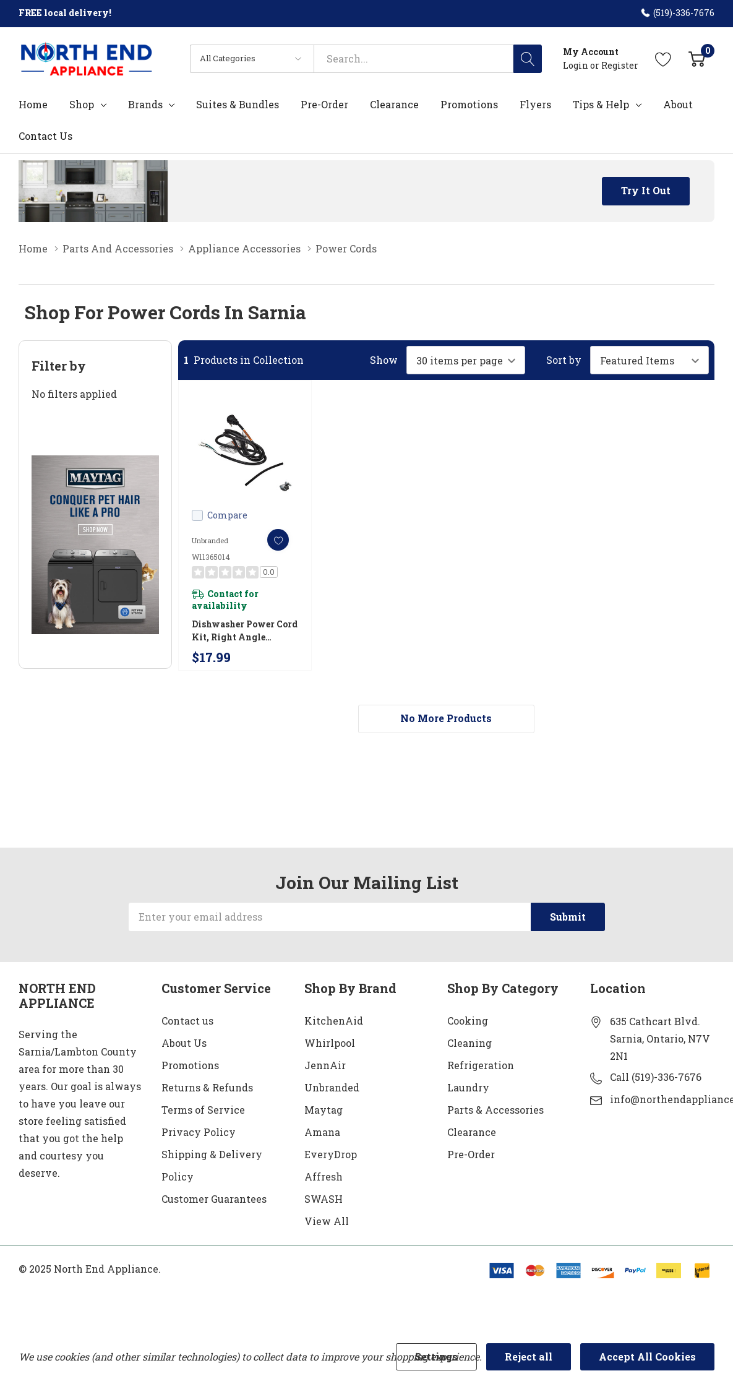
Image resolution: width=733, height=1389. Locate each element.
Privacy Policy (198, 1131)
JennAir (325, 1065)
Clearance (471, 1131)
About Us (184, 1042)
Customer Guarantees (214, 1198)
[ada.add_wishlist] (278, 540)
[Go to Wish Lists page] (663, 58)
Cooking (467, 1020)
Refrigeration (480, 1065)
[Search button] (527, 59)
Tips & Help (601, 105)
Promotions (190, 1065)
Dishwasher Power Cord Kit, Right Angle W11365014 (245, 630)
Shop (81, 105)
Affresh (323, 1176)
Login (576, 65)
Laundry (468, 1087)
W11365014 (211, 557)
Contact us (187, 1020)
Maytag (323, 1109)
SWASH (323, 1198)
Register (619, 65)
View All (326, 1221)
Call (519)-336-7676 (655, 1076)
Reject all (528, 1356)
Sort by (563, 360)
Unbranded (331, 1087)
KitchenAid (333, 1020)
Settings (436, 1356)
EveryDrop (330, 1154)
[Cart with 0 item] (696, 58)
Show (384, 360)
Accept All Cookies (647, 1356)
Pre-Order (471, 1154)
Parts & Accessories (495, 1109)
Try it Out (646, 190)
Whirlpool (329, 1042)
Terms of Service (203, 1109)
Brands (145, 105)
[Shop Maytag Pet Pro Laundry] (95, 544)
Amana (322, 1131)
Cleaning (469, 1042)
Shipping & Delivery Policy (211, 1165)
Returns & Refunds (207, 1087)
